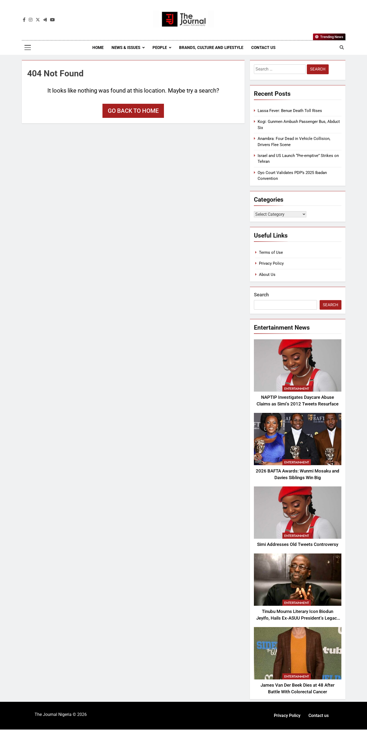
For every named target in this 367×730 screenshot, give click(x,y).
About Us (267, 275)
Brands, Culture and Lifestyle (211, 47)
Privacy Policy (271, 264)
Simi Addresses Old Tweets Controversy (297, 545)
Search (261, 295)
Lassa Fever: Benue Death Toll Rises (290, 110)
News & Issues (126, 47)
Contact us (263, 47)
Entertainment (296, 389)
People (159, 47)
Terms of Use (271, 253)
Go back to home (133, 110)
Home (98, 47)
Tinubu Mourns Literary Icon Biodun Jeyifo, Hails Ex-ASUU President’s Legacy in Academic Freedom (297, 618)
